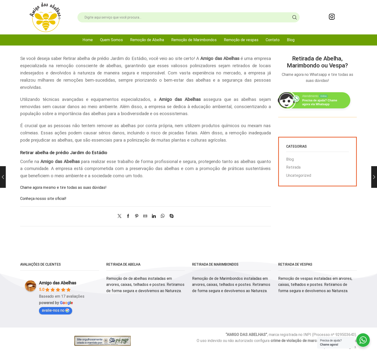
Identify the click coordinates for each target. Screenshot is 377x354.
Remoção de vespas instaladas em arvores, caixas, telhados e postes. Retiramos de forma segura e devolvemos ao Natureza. (315, 284)
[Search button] (294, 17)
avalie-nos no (55, 310)
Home (87, 40)
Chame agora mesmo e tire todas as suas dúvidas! (63, 187)
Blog (291, 40)
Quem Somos (111, 40)
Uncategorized (298, 175)
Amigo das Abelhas (57, 282)
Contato (273, 40)
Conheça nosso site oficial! (43, 198)
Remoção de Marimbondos (194, 40)
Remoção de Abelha (147, 40)
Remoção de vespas (241, 40)
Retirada (293, 167)
